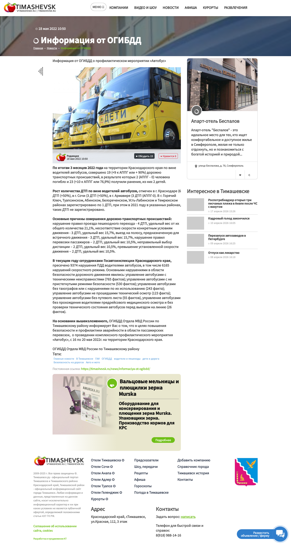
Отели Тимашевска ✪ (107, 460)
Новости (171, 7)
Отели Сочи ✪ (102, 466)
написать (188, 516)
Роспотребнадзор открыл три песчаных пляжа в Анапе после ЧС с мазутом (232, 203)
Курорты (210, 7)
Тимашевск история (193, 473)
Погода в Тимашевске (151, 492)
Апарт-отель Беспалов (215, 120)
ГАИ (97, 358)
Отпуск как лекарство (223, 253)
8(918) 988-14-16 (168, 535)
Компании (118, 7)
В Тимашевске (84, 358)
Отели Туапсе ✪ (103, 486)
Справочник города (193, 466)
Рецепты (141, 473)
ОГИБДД (107, 358)
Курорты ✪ (99, 499)
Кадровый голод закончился (229, 218)
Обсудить (144, 156)
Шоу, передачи (146, 466)
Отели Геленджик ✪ (106, 492)
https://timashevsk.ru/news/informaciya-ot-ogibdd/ (115, 369)
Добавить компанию (193, 460)
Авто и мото (93, 362)
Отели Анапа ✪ (103, 473)
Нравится (168, 156)
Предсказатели (146, 460)
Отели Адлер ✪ (103, 479)
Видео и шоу (145, 7)
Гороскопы (143, 486)
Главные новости (64, 358)
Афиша (191, 7)
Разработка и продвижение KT (50, 538)
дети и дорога (150, 358)
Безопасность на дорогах (69, 362)
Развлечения (235, 7)
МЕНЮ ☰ (98, 7)
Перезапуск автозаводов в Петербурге (227, 237)
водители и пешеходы (127, 358)
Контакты (185, 479)
